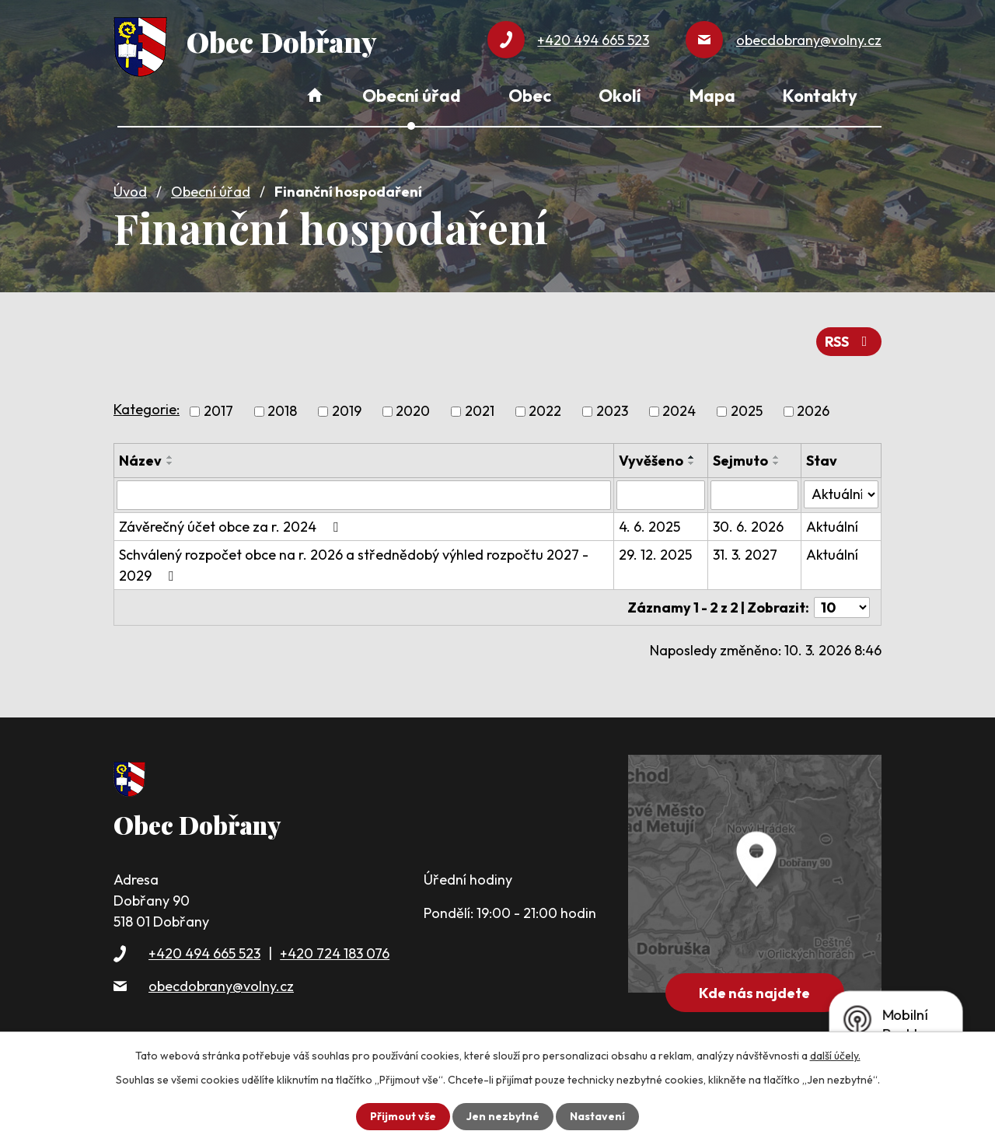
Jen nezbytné (502, 1116)
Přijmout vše (403, 1116)
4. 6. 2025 (649, 527)
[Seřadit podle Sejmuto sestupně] (776, 463)
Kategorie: (146, 409)
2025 (747, 412)
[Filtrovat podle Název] (364, 495)
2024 (679, 412)
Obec (529, 95)
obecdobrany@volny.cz (221, 986)
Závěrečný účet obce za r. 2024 (231, 527)
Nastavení (597, 1116)
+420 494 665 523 (204, 953)
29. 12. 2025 (655, 555)
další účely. (835, 1056)
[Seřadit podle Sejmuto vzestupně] (776, 457)
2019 (346, 412)
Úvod (130, 192)
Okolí (620, 95)
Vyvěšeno (651, 461)
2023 (612, 412)
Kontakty (820, 95)
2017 (218, 412)
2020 (413, 412)
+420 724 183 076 (334, 953)
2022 (545, 412)
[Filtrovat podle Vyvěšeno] (660, 495)
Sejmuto (740, 461)
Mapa (712, 95)
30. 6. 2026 (748, 527)
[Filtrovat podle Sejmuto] (754, 495)
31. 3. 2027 (745, 555)
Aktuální (832, 527)
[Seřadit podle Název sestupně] (170, 463)
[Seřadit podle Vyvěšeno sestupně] (691, 463)
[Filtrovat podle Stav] (841, 494)
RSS (849, 342)
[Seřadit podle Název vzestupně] (170, 457)
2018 (282, 412)
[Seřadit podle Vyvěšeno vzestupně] (691, 457)
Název (140, 461)
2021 (479, 412)
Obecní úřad (210, 192)
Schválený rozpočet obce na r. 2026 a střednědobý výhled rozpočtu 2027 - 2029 (353, 565)
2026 (813, 412)
